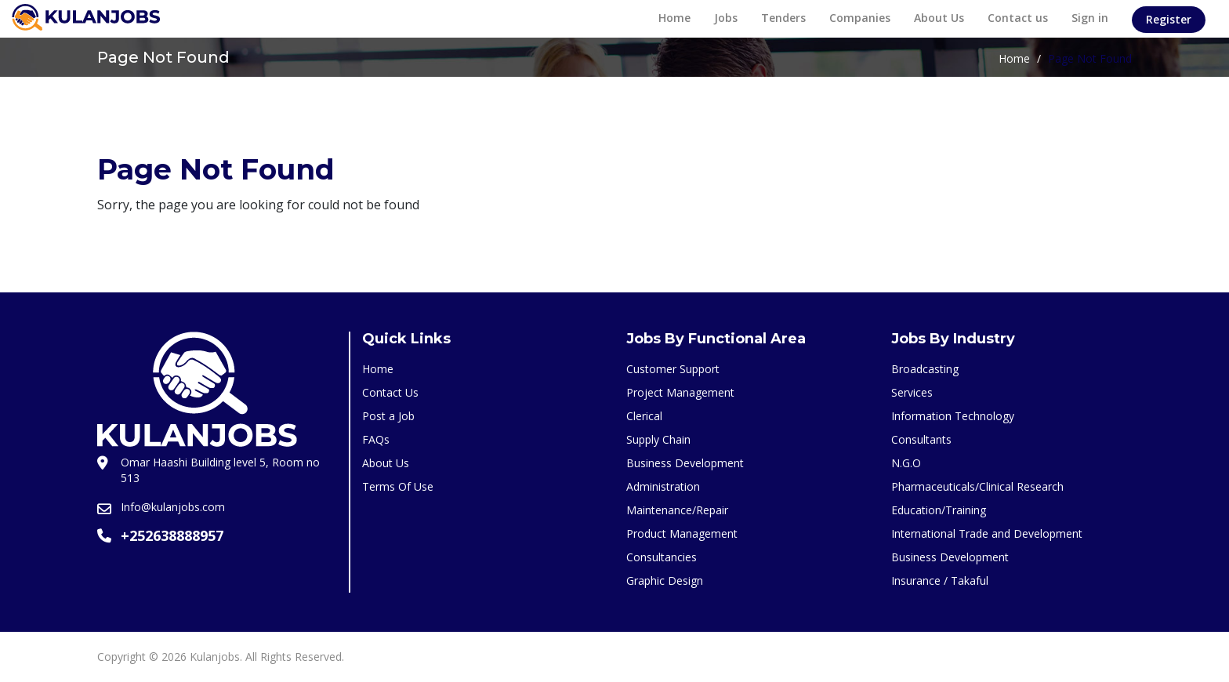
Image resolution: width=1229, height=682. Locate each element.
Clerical (644, 415)
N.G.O (906, 462)
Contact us (1018, 17)
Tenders (783, 17)
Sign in (1089, 17)
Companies (859, 17)
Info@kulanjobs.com (173, 506)
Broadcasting (925, 368)
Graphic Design (664, 580)
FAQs (376, 439)
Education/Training (938, 509)
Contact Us (390, 392)
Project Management (680, 392)
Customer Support (673, 368)
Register (1168, 19)
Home (674, 17)
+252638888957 (172, 535)
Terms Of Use (397, 486)
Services (912, 392)
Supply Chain (658, 439)
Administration (663, 486)
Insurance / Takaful (939, 580)
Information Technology (952, 415)
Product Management (682, 533)
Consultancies (661, 557)
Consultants (921, 439)
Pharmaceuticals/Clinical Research (977, 486)
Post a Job (388, 415)
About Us (939, 17)
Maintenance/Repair (677, 509)
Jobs (726, 17)
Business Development (685, 462)
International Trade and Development (986, 533)
